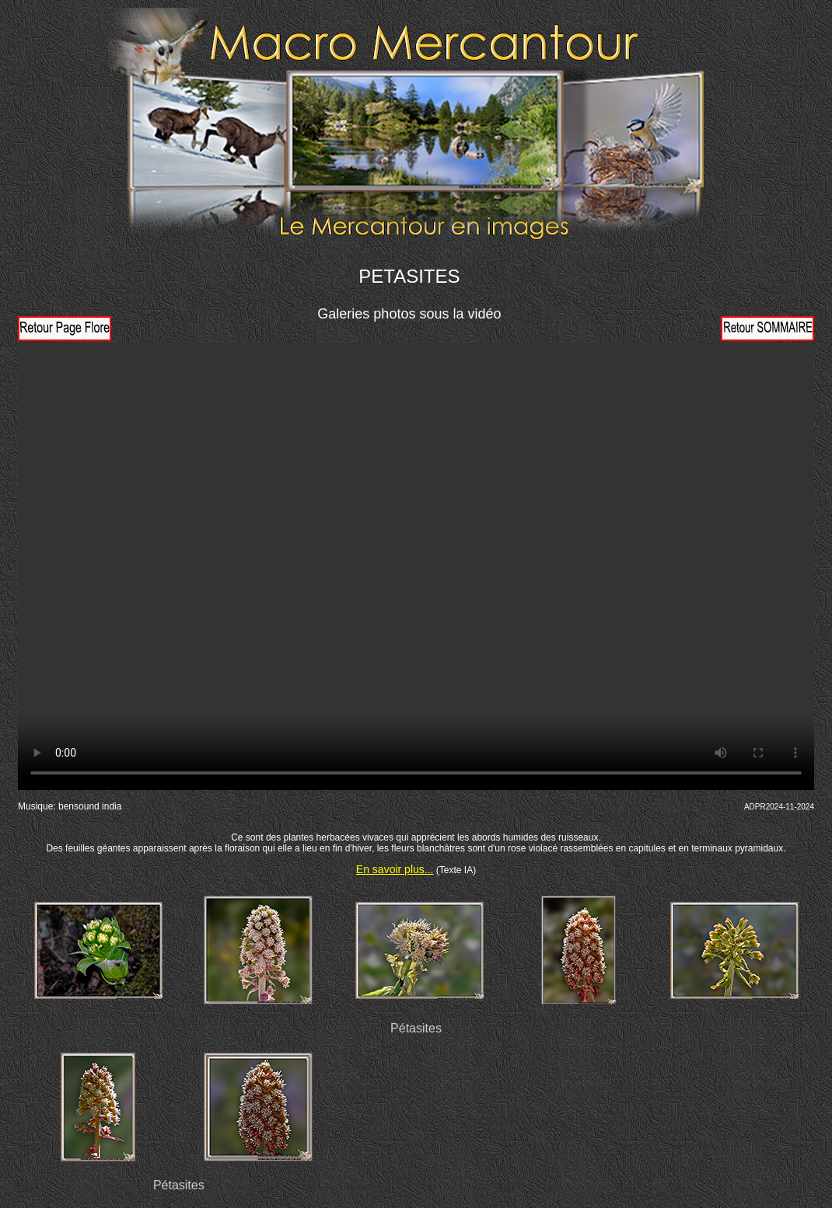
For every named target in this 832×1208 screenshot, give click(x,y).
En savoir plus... (395, 869)
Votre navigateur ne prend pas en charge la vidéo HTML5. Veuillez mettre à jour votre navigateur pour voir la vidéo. (416, 566)
